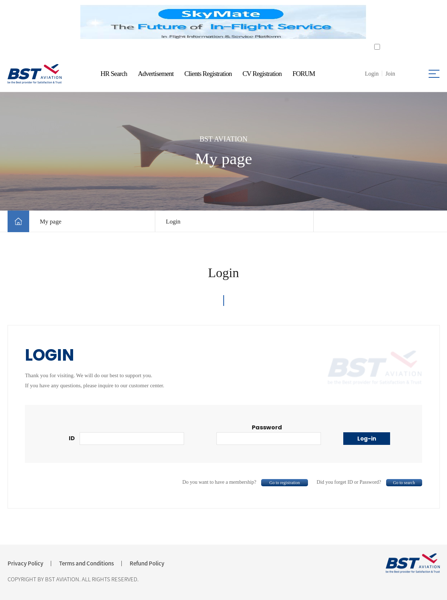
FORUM (303, 73)
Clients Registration (208, 73)
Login (173, 221)
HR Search (113, 73)
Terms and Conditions (86, 563)
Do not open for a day (405, 46)
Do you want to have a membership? (245, 482)
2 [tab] (228, 49)
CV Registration (262, 73)
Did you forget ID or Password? (369, 482)
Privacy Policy (25, 563)
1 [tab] (219, 49)
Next (375, 22)
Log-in (366, 438)
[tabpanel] (223, 22)
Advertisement (156, 73)
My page (51, 221)
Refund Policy (147, 563)
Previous (71, 22)
